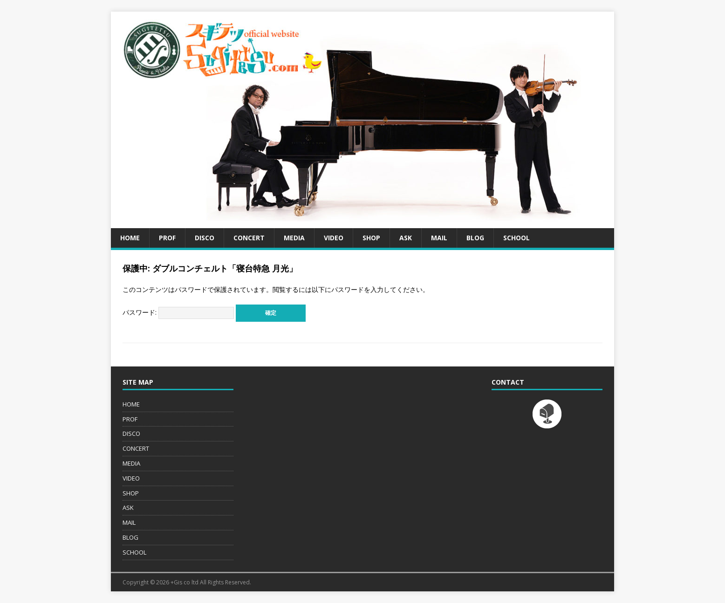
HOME (130, 237)
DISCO (204, 237)
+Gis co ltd (184, 582)
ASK (405, 237)
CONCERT (249, 237)
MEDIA (294, 237)
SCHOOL (516, 237)
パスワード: (178, 312)
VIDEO (333, 237)
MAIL (439, 237)
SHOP (371, 237)
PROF (167, 237)
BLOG (475, 237)
